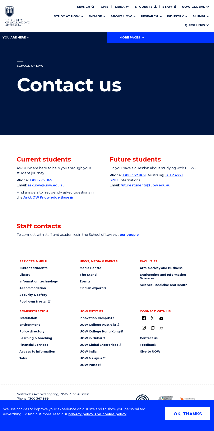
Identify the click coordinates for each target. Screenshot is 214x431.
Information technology (38, 281)
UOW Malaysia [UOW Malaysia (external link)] (91, 358)
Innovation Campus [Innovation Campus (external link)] (95, 318)
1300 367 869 (134, 175)
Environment (29, 325)
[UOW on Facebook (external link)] (144, 318)
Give (104, 7)
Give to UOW (150, 351)
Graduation (28, 318)
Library (122, 7)
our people (129, 235)
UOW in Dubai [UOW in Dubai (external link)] (91, 338)
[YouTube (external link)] (161, 318)
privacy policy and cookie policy (97, 414)
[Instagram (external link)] (144, 328)
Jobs (23, 358)
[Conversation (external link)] (161, 328)
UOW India (88, 351)
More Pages (132, 37)
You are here (16, 37)
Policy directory (31, 331)
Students (144, 7)
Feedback (148, 345)
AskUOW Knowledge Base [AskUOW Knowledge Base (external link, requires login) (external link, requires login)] (46, 197)
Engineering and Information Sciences (163, 276)
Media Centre (90, 268)
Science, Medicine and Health (163, 285)
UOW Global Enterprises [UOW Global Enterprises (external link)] (99, 345)
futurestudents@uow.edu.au (145, 185)
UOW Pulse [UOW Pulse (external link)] (89, 365)
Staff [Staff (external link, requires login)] (167, 7)
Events (85, 281)
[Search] (85, 7)
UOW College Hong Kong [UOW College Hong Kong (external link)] (100, 331)
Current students (33, 268)
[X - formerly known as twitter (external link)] (153, 318)
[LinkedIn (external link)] (153, 328)
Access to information (37, 351)
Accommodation (32, 288)
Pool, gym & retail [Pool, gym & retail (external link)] (33, 301)
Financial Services (33, 345)
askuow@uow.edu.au (46, 185)
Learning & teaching (35, 338)
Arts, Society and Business (161, 268)
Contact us (149, 338)
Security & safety (33, 295)
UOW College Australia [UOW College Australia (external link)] (98, 325)
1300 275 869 (40, 180)
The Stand (88, 275)
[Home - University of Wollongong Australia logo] (17, 16)
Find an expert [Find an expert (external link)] (91, 288)
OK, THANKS (188, 413)
